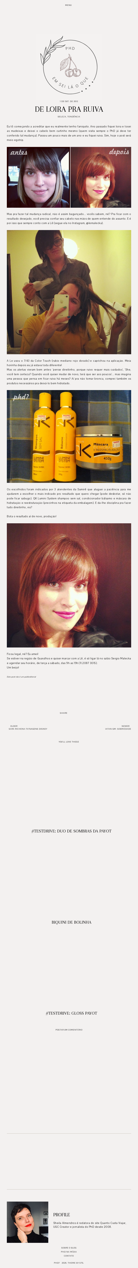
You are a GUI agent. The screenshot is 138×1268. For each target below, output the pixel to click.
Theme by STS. (76, 1263)
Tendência (73, 116)
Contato (69, 1256)
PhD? (57, 1263)
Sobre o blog (68, 1247)
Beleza (62, 116)
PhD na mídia (69, 1251)
